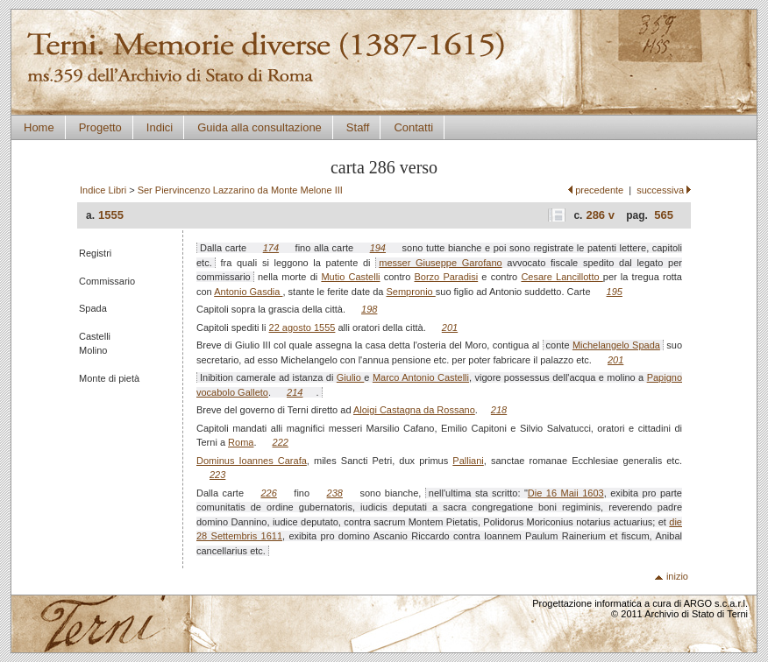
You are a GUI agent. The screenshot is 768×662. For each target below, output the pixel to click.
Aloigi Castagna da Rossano (414, 410)
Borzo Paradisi (447, 276)
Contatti (413, 127)
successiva (660, 190)
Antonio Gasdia (248, 291)
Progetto (100, 127)
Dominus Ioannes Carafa (251, 460)
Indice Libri (103, 190)
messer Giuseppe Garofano (440, 262)
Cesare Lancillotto (561, 276)
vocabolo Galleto (232, 392)
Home (39, 127)
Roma (240, 442)
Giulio (351, 377)
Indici (159, 127)
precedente (599, 190)
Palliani (467, 460)
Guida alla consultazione (259, 127)
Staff (358, 127)
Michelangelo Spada (616, 345)
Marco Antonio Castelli (421, 377)
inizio (677, 576)
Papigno (664, 377)
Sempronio (411, 291)
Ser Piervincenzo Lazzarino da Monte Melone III (240, 190)
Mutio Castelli (350, 276)
